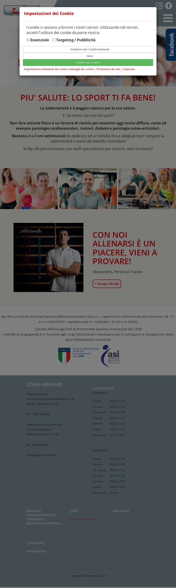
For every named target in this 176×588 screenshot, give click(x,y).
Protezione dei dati (108, 69)
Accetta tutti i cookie (88, 62)
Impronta (129, 69)
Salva (90, 56)
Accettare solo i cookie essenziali (90, 49)
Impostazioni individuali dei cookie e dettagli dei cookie (59, 69)
